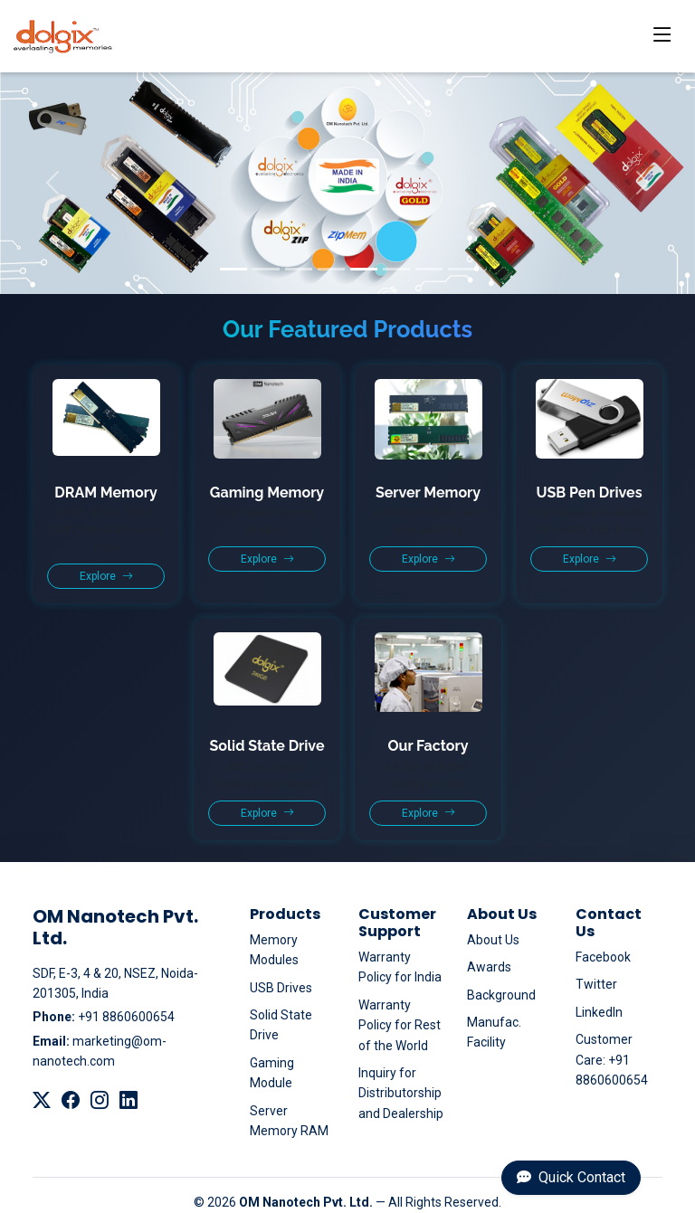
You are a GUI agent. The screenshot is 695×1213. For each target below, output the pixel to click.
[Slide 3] (298, 269)
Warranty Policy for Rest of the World (399, 1025)
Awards (489, 967)
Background (501, 995)
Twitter (596, 984)
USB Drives (281, 988)
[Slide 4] (331, 269)
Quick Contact (571, 1177)
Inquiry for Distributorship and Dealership (400, 1093)
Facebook (603, 957)
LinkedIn (599, 1012)
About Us (493, 940)
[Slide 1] (233, 269)
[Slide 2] (266, 269)
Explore (106, 576)
